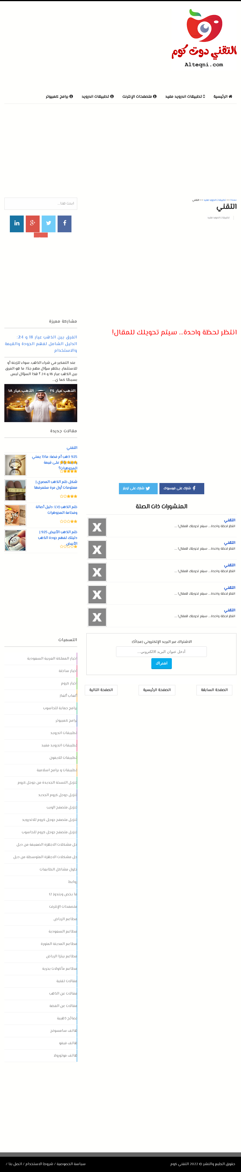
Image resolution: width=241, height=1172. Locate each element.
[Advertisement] (72, 45)
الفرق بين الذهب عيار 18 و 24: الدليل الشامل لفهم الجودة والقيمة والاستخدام (41, 344)
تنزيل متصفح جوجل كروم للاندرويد (49, 820)
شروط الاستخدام (39, 1164)
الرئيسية (223, 97)
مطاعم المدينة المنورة (59, 944)
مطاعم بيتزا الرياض (61, 956)
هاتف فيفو (68, 1043)
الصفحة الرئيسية (157, 690)
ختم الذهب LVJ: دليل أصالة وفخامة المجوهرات (56, 510)
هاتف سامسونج (63, 1031)
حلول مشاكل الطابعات (58, 870)
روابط (72, 882)
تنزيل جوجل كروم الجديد (57, 795)
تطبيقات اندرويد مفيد (218, 218)
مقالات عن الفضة (63, 1006)
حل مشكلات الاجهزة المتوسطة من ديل (45, 857)
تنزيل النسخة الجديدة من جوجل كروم (47, 783)
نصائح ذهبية (67, 1018)
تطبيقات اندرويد (63, 733)
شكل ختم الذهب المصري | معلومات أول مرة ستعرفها (55, 485)
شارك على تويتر (137, 488)
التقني (229, 520)
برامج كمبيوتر (66, 721)
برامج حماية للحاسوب (60, 708)
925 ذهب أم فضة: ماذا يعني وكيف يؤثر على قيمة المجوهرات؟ (54, 462)
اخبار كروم (69, 683)
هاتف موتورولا (65, 1056)
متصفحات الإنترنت (63, 907)
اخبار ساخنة (68, 671)
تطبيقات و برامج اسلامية (57, 770)
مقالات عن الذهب (63, 994)
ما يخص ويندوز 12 (63, 894)
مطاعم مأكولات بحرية (59, 969)
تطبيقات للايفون (63, 758)
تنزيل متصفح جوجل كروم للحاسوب (49, 832)
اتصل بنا (15, 1164)
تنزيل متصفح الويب (62, 807)
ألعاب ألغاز (68, 696)
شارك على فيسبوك (180, 488)
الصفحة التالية (101, 690)
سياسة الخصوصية (71, 1164)
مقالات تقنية (66, 981)
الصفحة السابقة (214, 690)
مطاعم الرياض (65, 919)
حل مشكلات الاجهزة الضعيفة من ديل (46, 845)
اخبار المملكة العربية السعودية (52, 659)
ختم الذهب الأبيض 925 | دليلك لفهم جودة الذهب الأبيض (57, 538)
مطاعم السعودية (63, 932)
